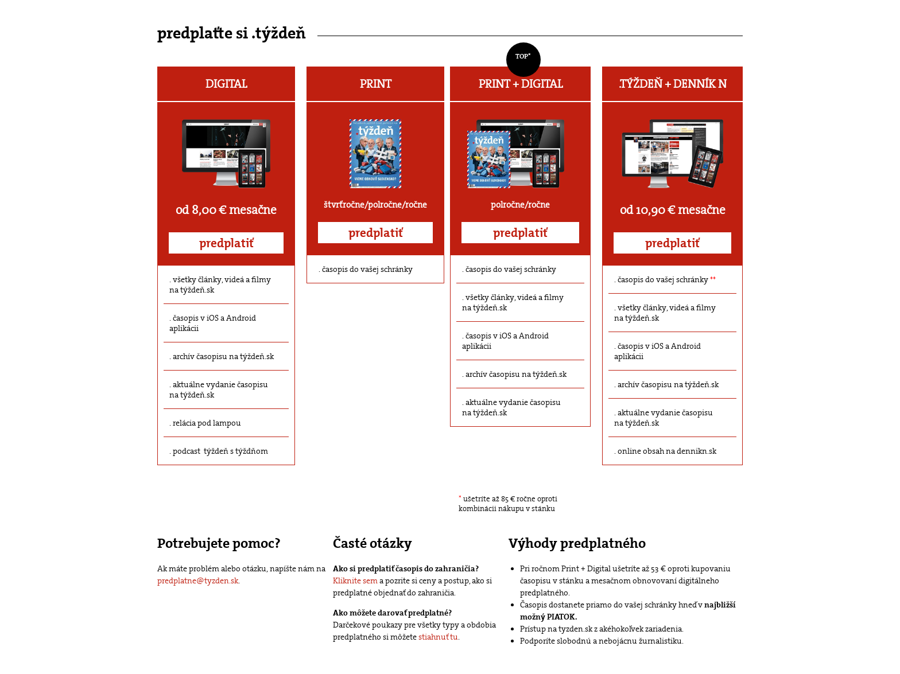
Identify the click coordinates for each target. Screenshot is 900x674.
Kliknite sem (355, 580)
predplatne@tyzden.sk (197, 580)
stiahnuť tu (438, 637)
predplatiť (226, 243)
